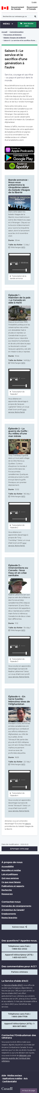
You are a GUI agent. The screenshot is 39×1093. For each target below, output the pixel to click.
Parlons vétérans (19, 972)
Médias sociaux (14, 1075)
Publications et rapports (13, 886)
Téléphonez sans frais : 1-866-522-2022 (19, 947)
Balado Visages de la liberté (15, 38)
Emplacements (9, 914)
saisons (28, 824)
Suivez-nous (19, 927)
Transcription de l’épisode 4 (17, 794)
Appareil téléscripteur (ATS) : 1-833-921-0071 (19, 956)
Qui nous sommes (10, 878)
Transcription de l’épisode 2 (17, 526)
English (34, 2)
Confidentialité (9, 1081)
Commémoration (16, 32)
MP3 (23, 247)
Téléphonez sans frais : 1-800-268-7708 (19, 1015)
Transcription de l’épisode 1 (17, 393)
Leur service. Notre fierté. (18, 677)
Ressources (7, 894)
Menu (8, 23)
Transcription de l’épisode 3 (17, 660)
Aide (4, 1075)
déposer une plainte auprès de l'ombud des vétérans (16, 1058)
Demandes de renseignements (16, 906)
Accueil (4, 32)
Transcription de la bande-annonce (18, 277)
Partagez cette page (19, 849)
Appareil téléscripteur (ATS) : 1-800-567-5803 (19, 1024)
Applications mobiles (12, 1078)
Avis (26, 1078)
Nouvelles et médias (11, 870)
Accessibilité (8, 866)
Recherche (7, 890)
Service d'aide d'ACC (13, 985)
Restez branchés (9, 918)
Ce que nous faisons (11, 882)
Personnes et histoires (13, 35)
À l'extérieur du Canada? (13, 910)
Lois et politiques (10, 874)
